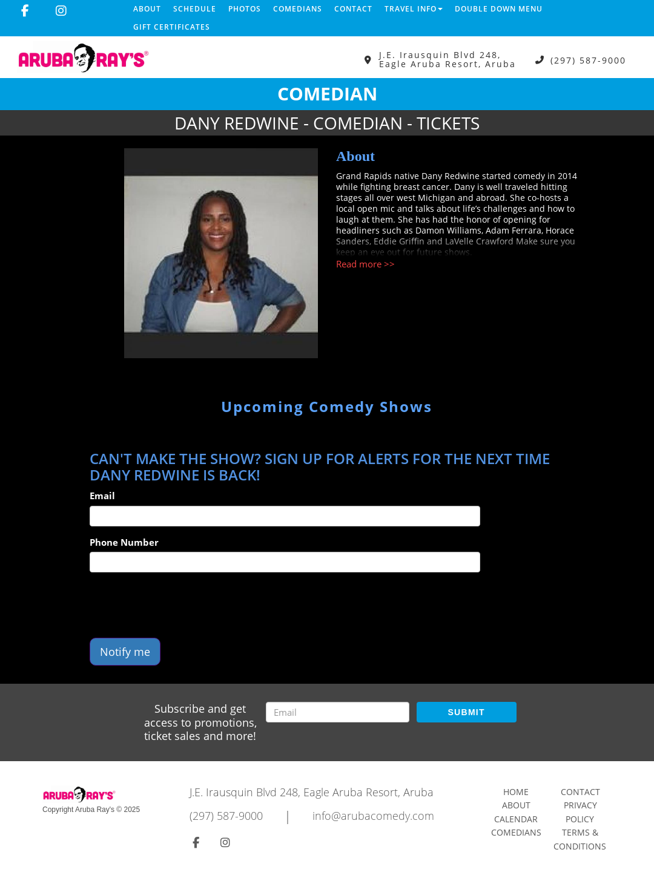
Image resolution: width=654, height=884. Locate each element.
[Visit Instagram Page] (61, 11)
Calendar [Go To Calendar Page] (516, 819)
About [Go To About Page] (516, 805)
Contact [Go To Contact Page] (580, 791)
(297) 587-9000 (588, 59)
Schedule (194, 9)
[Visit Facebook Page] (25, 11)
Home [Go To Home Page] (516, 791)
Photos (244, 9)
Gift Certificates (171, 27)
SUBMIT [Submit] (466, 712)
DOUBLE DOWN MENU (499, 9)
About (147, 9)
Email (102, 495)
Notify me (125, 651)
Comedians (297, 9)
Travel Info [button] (414, 9)
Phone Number (124, 542)
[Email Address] (337, 712)
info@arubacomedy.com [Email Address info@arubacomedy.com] (373, 815)
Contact (353, 9)
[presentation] (182, 605)
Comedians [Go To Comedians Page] (516, 832)
